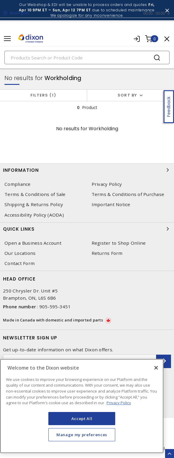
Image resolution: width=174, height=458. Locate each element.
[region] (82, 406)
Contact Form (19, 263)
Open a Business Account (32, 243)
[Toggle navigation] (7, 39)
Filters (43, 95)
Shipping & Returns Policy (33, 204)
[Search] (87, 57)
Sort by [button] (127, 95)
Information (87, 170)
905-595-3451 (55, 307)
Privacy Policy (107, 184)
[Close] (156, 367)
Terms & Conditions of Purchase (128, 194)
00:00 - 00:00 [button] (154, 13)
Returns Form (107, 253)
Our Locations (20, 253)
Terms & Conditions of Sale (35, 194)
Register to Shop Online (119, 243)
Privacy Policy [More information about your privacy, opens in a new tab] (119, 402)
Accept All (82, 418)
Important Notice (111, 204)
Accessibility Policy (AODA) (34, 215)
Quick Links (87, 229)
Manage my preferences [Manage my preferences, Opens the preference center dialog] (81, 434)
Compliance (17, 184)
